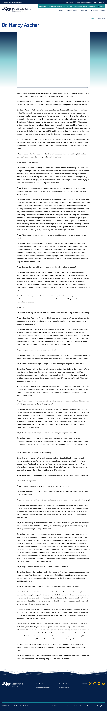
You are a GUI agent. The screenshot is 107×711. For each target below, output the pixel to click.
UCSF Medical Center (87, 2)
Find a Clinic (52, 6)
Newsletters (94, 10)
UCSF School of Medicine (73, 2)
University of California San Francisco (12, 2)
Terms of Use (90, 706)
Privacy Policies (101, 706)
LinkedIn (99, 683)
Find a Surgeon (43, 6)
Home (92, 18)
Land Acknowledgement (78, 706)
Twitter (90, 683)
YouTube (103, 683)
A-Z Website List (55, 706)
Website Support (64, 687)
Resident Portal (77, 6)
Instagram (95, 683)
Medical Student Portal (89, 6)
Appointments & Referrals (64, 6)
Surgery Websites (99, 2)
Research (102, 10)
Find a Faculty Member (66, 684)
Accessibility (66, 706)
